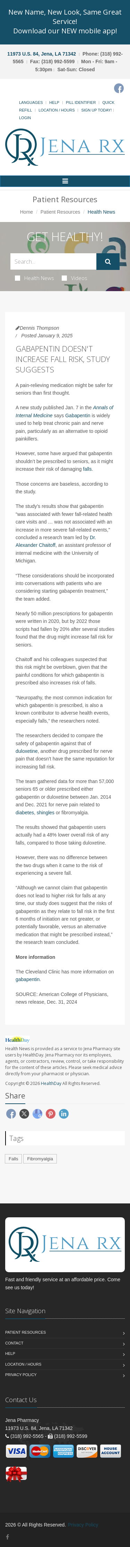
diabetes (25, 812)
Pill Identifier (81, 102)
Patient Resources (60, 212)
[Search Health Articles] (53, 261)
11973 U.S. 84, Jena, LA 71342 (41, 54)
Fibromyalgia (40, 1158)
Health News (34, 277)
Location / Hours (56, 110)
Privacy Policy (21, 1375)
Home (26, 212)
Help (54, 102)
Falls (13, 1158)
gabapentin (28, 979)
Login (25, 118)
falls (87, 469)
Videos (74, 277)
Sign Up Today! (96, 110)
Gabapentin (77, 415)
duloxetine (27, 751)
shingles (45, 812)
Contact (14, 1343)
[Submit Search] (108, 261)
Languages (31, 102)
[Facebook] (119, 88)
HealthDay (51, 1083)
